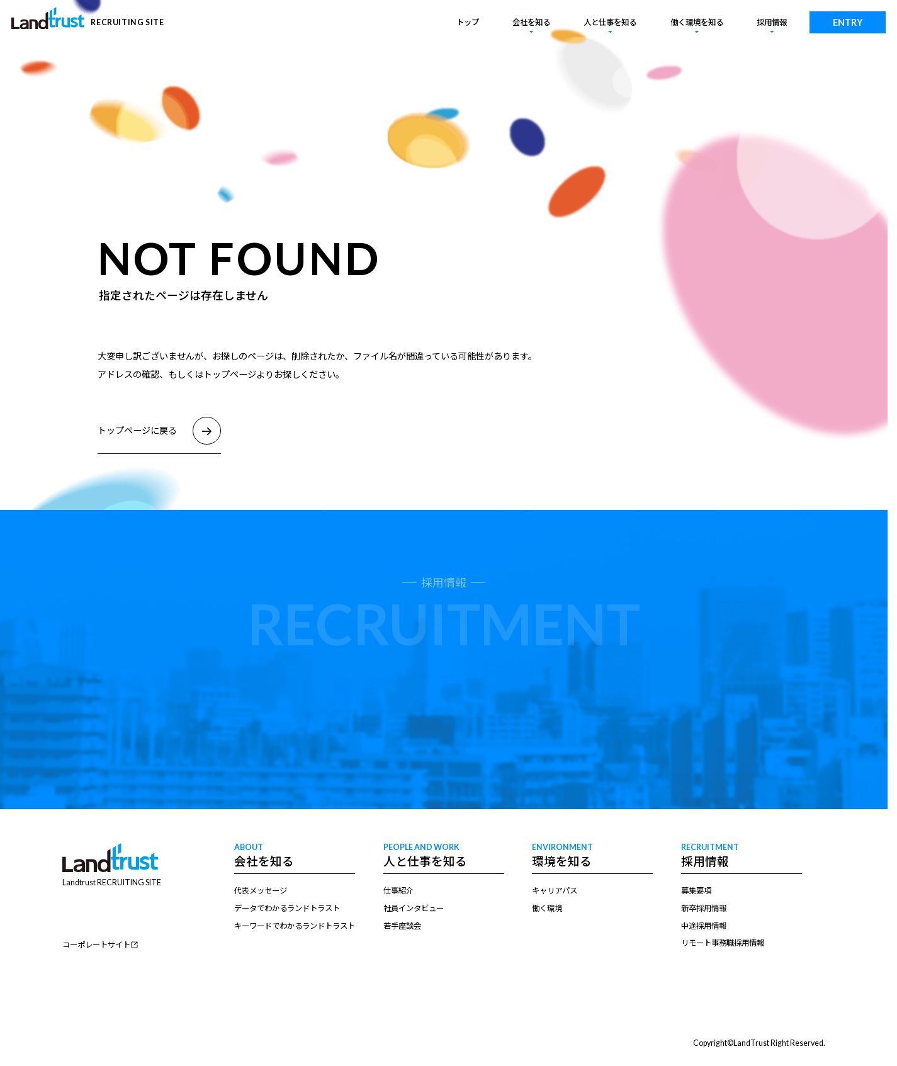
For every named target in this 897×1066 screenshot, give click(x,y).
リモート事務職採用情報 (722, 943)
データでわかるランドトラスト (287, 908)
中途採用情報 (703, 926)
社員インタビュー (413, 908)
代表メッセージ (260, 890)
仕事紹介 (398, 890)
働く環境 (547, 908)
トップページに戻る (159, 431)
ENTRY (848, 22)
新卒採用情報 (703, 908)
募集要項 (696, 890)
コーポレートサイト (96, 945)
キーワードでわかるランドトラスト (294, 926)
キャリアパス (554, 890)
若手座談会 (402, 926)
